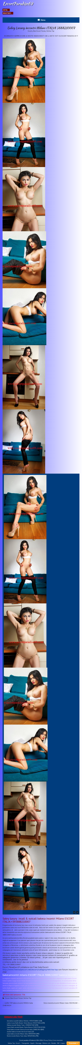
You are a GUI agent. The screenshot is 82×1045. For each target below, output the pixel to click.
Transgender (25, 1043)
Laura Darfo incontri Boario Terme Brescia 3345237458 (24, 1027)
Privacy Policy (48, 1040)
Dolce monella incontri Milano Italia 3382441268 (61, 1003)
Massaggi (38, 1043)
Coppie (63, 1043)
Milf (58, 1043)
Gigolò (32, 1043)
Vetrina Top (50, 31)
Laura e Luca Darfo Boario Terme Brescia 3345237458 (23, 1023)
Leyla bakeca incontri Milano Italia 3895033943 (21, 1034)
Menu (43, 20)
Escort (30, 31)
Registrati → (8, 13)
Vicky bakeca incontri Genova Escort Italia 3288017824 (23, 1029)
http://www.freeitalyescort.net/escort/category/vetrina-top (30, 969)
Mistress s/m (46, 1043)
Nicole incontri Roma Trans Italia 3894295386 (21, 1036)
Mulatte (53, 1043)
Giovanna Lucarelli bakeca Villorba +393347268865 (23, 1021)
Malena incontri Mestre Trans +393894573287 (21, 1025)
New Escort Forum (39, 31)
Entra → (6, 10)
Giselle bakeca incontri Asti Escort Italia (19, 1032)
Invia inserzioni (58, 1040)
